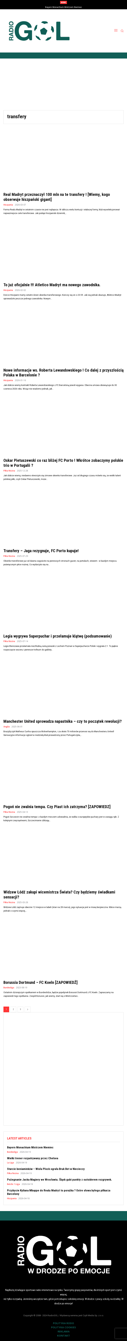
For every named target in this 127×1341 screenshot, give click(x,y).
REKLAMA (64, 1331)
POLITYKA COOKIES (63, 1327)
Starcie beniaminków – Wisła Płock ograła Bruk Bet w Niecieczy (46, 1169)
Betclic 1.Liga (13, 1184)
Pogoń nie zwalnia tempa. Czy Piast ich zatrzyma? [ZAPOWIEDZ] (57, 806)
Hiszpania (8, 205)
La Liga (10, 1163)
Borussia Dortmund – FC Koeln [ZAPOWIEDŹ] (40, 982)
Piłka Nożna (9, 471)
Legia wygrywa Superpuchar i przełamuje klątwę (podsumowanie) (57, 636)
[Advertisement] (63, 84)
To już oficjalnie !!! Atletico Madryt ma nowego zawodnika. (51, 284)
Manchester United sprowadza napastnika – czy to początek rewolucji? (62, 721)
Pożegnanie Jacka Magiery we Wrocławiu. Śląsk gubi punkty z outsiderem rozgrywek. (59, 1179)
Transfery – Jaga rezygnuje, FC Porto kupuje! (41, 550)
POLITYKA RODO (63, 1323)
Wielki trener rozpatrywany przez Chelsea (32, 1158)
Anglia (6, 727)
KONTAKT (63, 1335)
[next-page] (28, 1009)
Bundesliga (8, 988)
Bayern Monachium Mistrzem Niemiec (63, 7)
